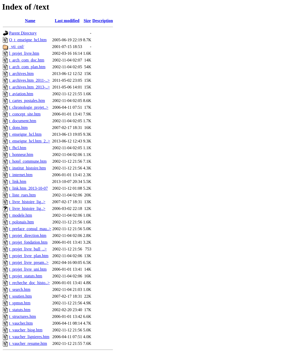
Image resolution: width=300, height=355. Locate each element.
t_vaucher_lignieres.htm (29, 336)
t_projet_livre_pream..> (29, 262)
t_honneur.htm (21, 154)
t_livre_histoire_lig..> (27, 202)
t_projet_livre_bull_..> (28, 249)
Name (30, 20)
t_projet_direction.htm (27, 235)
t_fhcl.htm (17, 148)
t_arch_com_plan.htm (27, 67)
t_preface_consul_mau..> (30, 229)
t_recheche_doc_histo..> (29, 283)
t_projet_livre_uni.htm (27, 269)
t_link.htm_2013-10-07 (28, 188)
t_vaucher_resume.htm (28, 343)
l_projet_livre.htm (24, 53)
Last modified (67, 20)
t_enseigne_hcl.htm (25, 134)
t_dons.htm (18, 127)
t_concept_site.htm (25, 114)
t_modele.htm (20, 215)
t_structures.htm (22, 316)
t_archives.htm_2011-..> (29, 80)
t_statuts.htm (19, 310)
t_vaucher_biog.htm (25, 330)
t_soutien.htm (20, 296)
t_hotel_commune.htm (27, 161)
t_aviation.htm (21, 94)
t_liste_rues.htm (22, 195)
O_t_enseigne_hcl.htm (27, 40)
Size (87, 20)
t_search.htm (19, 289)
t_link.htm (17, 181)
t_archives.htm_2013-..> (29, 87)
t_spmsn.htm (19, 303)
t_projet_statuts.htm (25, 276)
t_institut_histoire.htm (27, 168)
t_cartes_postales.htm (27, 100)
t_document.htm (22, 121)
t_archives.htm (21, 73)
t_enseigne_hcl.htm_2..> (29, 141)
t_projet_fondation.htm (28, 242)
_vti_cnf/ (16, 46)
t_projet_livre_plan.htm (29, 256)
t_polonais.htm (21, 222)
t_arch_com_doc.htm (26, 60)
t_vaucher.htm (21, 323)
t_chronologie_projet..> (28, 107)
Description (102, 20)
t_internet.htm (20, 175)
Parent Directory (23, 33)
